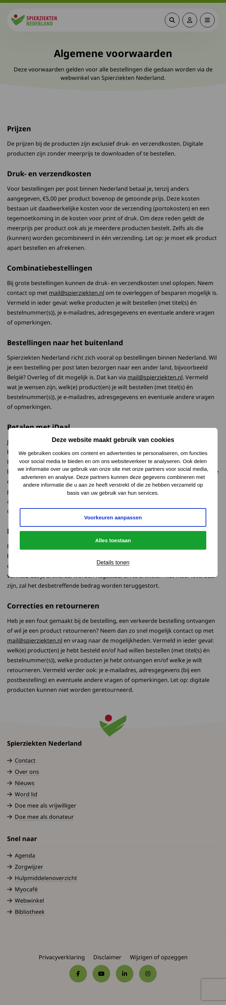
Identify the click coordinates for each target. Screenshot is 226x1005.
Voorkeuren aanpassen (113, 517)
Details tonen (112, 562)
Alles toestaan (113, 540)
